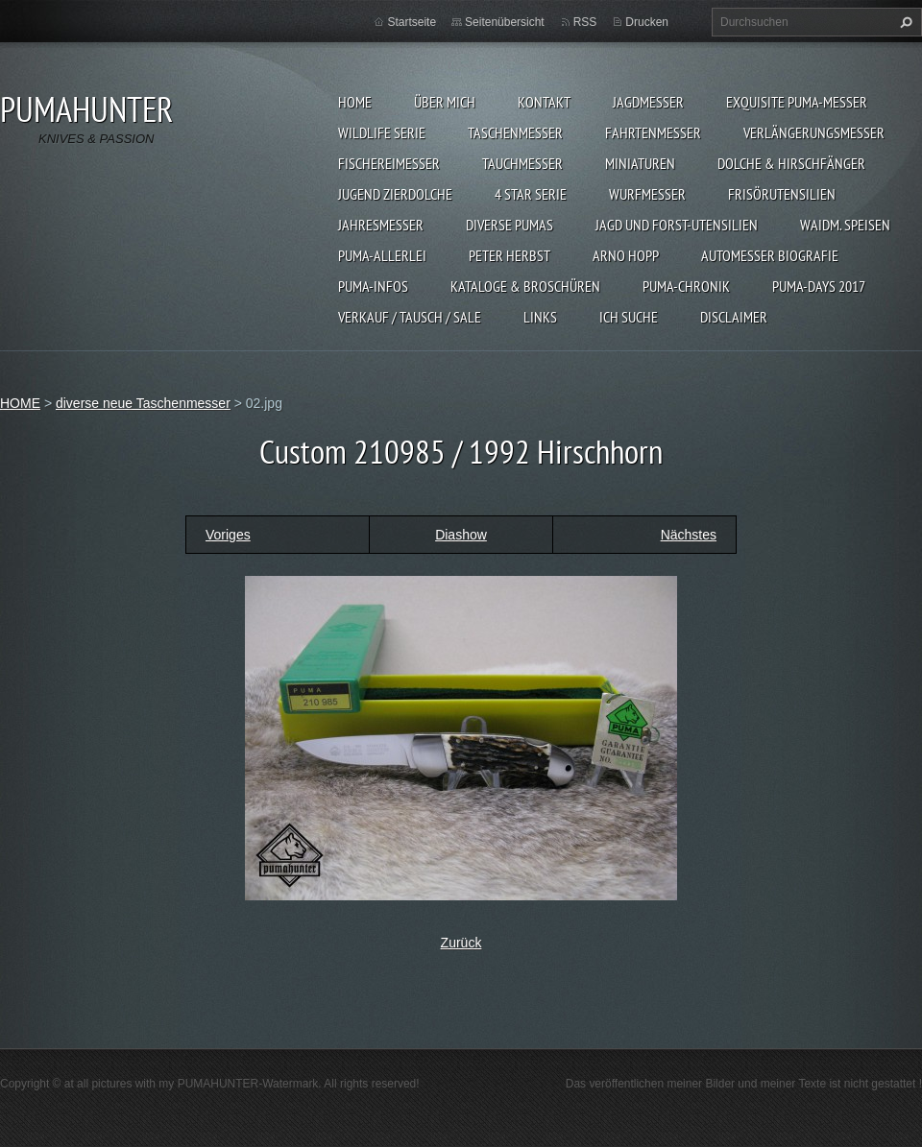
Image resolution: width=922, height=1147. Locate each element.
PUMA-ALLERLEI (382, 255)
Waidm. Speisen (845, 224)
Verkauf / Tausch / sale (409, 316)
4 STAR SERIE (531, 193)
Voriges (228, 534)
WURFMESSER (647, 193)
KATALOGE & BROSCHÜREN (525, 286)
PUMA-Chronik (686, 286)
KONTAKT (544, 101)
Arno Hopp (626, 255)
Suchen (903, 22)
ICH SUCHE (628, 316)
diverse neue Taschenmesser (143, 403)
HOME (355, 101)
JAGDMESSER (648, 101)
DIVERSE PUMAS (509, 224)
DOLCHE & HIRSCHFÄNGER (791, 163)
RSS (585, 22)
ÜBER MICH (444, 101)
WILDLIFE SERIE (381, 132)
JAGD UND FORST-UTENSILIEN (676, 224)
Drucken (646, 22)
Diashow (461, 534)
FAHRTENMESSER (653, 132)
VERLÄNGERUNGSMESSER (814, 132)
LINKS (540, 316)
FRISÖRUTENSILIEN (782, 193)
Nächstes (688, 534)
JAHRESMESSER (381, 224)
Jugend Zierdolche (395, 193)
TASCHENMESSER (515, 132)
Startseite (411, 22)
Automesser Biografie (769, 255)
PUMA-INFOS (373, 286)
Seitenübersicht (505, 22)
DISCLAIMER (733, 316)
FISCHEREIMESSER (389, 163)
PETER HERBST (509, 255)
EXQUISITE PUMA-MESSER (796, 101)
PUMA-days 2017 (818, 286)
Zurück (461, 942)
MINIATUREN (640, 163)
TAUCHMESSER (522, 163)
